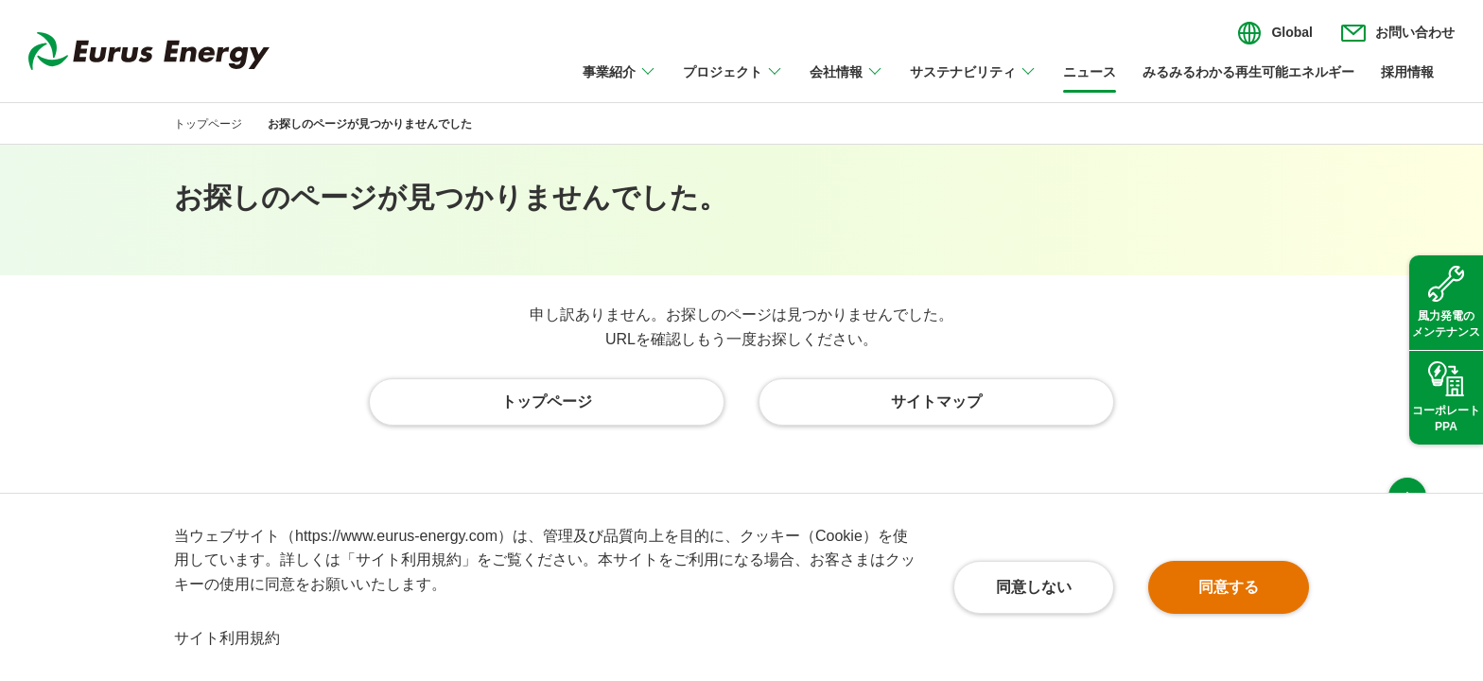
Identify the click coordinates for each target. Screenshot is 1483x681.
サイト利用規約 (227, 638)
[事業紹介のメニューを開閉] (619, 83)
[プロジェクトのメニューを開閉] (733, 83)
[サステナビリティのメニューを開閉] (973, 83)
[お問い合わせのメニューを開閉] (1398, 33)
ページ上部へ (1407, 458)
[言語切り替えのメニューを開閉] (1275, 33)
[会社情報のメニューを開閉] (846, 83)
